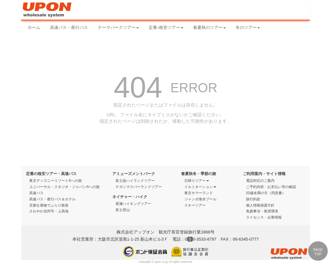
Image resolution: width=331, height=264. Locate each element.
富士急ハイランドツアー (135, 180)
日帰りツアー (196, 180)
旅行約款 (253, 199)
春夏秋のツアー (209, 27)
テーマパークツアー (118, 27)
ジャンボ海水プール (200, 199)
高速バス (36, 193)
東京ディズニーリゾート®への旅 (55, 180)
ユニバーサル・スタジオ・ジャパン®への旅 (64, 187)
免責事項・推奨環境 (262, 211)
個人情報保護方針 (260, 205)
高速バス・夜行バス (69, 27)
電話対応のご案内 (262, 180)
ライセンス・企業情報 (264, 217)
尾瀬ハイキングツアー (133, 204)
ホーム (34, 27)
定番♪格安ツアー (166, 27)
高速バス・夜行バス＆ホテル (52, 199)
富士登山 (123, 210)
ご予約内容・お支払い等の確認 (273, 187)
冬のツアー (248, 27)
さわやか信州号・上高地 (48, 211)
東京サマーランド (198, 193)
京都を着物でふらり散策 (48, 205)
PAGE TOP (318, 252)
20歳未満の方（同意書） (266, 193)
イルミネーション (200, 187)
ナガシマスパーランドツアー (139, 187)
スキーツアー (197, 205)
